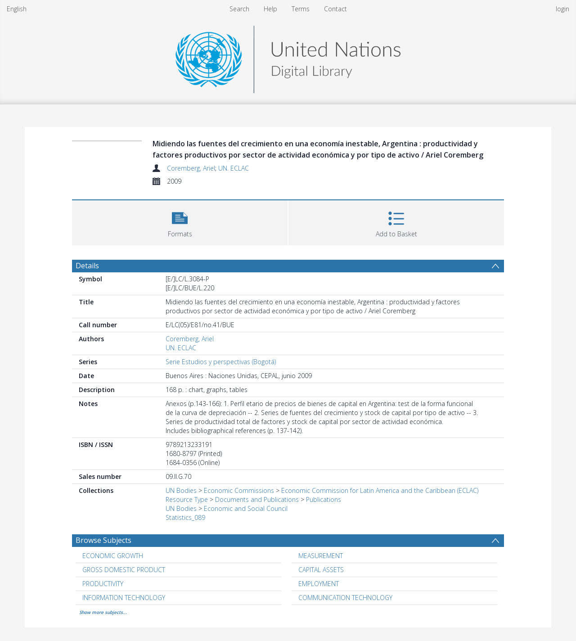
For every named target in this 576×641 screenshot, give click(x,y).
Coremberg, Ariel (191, 168)
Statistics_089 (185, 517)
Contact (335, 9)
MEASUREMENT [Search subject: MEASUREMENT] (320, 555)
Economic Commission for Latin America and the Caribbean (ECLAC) (379, 490)
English (17, 9)
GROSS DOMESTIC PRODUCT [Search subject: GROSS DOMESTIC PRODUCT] (123, 569)
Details (87, 266)
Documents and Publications (257, 499)
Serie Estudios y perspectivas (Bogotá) (221, 361)
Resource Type (187, 499)
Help (270, 9)
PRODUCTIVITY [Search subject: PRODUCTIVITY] (102, 583)
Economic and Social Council (246, 508)
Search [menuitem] (239, 9)
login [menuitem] (562, 9)
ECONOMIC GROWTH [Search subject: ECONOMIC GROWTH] (112, 555)
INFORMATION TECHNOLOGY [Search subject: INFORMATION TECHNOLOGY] (123, 597)
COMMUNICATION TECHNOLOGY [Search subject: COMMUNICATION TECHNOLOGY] (345, 597)
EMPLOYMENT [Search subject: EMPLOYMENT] (318, 583)
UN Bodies (181, 490)
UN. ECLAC (233, 168)
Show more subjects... (103, 612)
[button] (180, 221)
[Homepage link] (288, 57)
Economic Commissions (239, 490)
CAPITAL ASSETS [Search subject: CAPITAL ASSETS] (321, 569)
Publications (323, 499)
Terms (301, 9)
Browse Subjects (103, 540)
